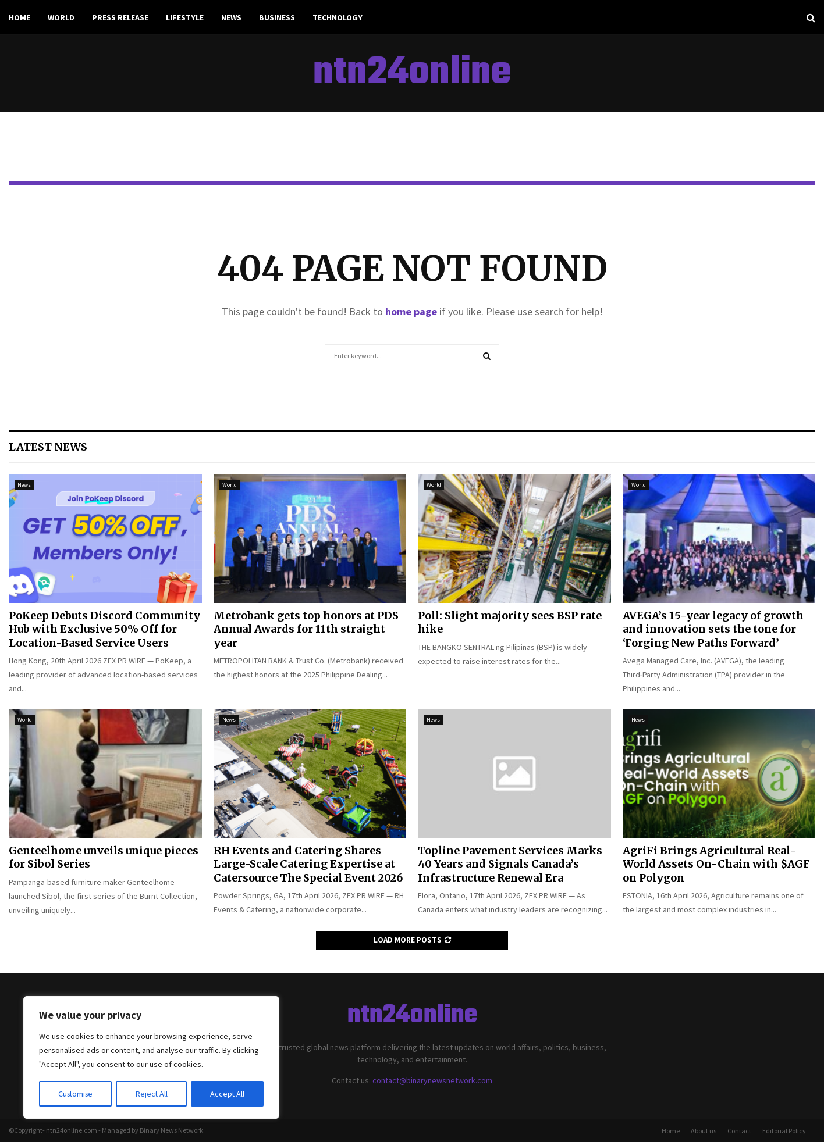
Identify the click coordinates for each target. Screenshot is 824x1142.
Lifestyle (185, 17)
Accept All (227, 1094)
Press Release (120, 17)
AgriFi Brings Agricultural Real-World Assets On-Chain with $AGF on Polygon (716, 864)
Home (19, 17)
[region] (151, 1058)
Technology (337, 17)
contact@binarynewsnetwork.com (432, 1080)
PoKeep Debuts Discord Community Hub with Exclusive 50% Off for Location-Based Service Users (104, 629)
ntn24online (412, 73)
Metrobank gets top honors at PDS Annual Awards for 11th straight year (306, 629)
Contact (739, 1130)
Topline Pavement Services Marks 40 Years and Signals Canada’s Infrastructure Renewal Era (510, 864)
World (61, 17)
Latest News (48, 447)
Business (277, 17)
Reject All (152, 1094)
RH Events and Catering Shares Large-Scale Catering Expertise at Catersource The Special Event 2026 (308, 864)
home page (411, 311)
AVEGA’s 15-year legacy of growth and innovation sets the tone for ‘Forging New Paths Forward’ (713, 629)
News (231, 17)
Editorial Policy (784, 1130)
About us (703, 1130)
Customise (76, 1094)
